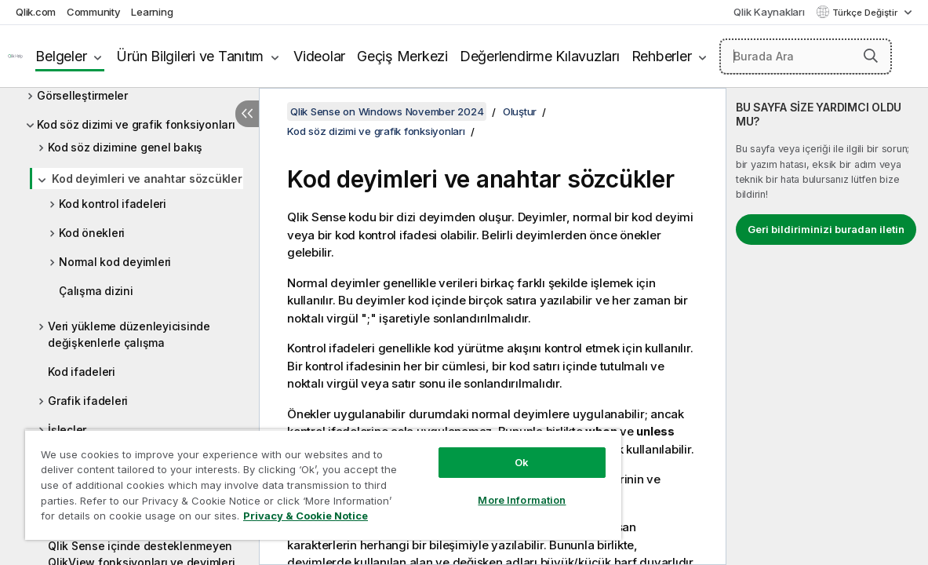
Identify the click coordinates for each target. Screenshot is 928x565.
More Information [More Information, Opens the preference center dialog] (473, 488)
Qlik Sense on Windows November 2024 (386, 111)
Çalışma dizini (96, 290)
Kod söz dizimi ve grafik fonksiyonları (136, 124)
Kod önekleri (92, 232)
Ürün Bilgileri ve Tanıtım (190, 56)
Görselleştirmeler (82, 95)
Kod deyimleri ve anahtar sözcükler (147, 178)
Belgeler (60, 56)
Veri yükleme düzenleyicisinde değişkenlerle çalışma (129, 334)
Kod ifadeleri (81, 371)
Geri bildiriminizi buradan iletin (826, 229)
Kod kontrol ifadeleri (112, 203)
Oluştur (520, 111)
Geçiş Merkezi (402, 56)
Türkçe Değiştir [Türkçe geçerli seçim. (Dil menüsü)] (866, 12)
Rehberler (661, 56)
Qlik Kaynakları (768, 11)
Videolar (319, 56)
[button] (871, 56)
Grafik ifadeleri (88, 400)
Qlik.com (36, 11)
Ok (473, 450)
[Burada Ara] (805, 56)
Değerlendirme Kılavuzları (540, 56)
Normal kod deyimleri (115, 261)
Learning (152, 11)
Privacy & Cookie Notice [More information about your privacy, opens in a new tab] (132, 518)
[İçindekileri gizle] (247, 113)
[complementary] (827, 326)
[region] (294, 478)
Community (94, 11)
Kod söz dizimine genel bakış (125, 147)
